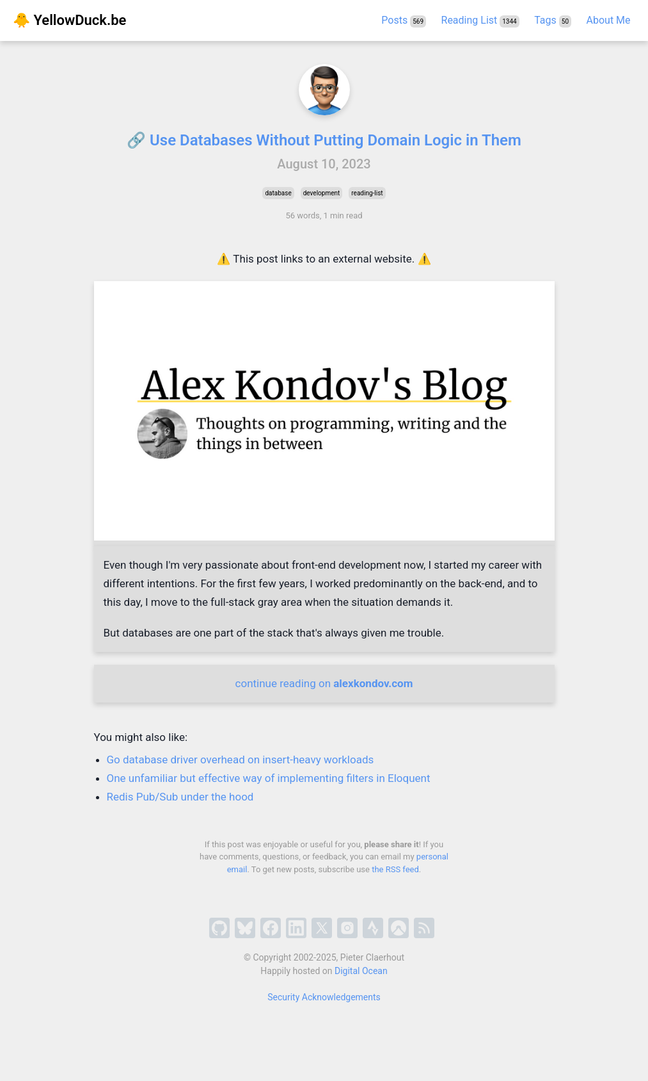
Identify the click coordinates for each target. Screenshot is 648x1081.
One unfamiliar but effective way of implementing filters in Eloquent (269, 778)
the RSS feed (395, 869)
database (278, 193)
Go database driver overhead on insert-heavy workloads (240, 759)
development (321, 193)
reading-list (367, 193)
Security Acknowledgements (324, 997)
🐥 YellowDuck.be (69, 20)
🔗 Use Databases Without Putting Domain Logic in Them (324, 140)
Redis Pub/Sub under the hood (180, 796)
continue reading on (324, 683)
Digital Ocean (361, 971)
